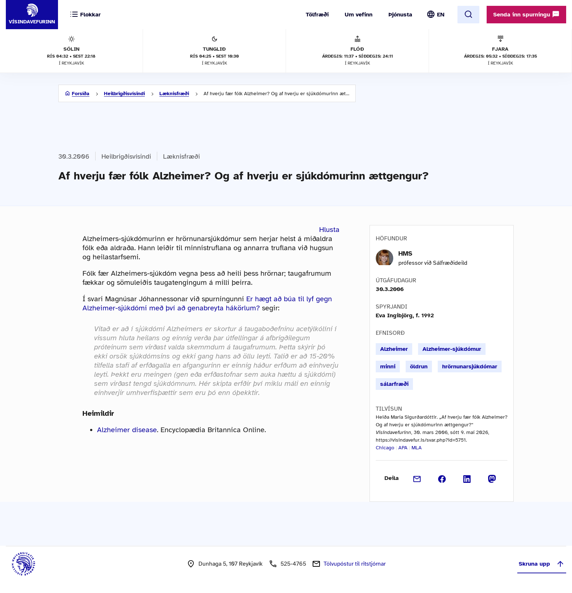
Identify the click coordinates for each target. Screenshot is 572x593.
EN (440, 14)
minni (387, 366)
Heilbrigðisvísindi (124, 93)
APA (402, 448)
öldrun (419, 366)
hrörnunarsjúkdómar (469, 366)
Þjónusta (400, 14)
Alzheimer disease (127, 429)
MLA (416, 448)
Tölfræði (317, 14)
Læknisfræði (174, 93)
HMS (405, 253)
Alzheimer (394, 349)
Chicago (385, 448)
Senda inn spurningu (526, 14)
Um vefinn (358, 14)
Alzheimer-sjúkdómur (451, 349)
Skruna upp (542, 563)
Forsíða (80, 93)
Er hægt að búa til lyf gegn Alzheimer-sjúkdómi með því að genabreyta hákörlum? (207, 303)
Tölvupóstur (355, 563)
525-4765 (293, 563)
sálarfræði (394, 384)
